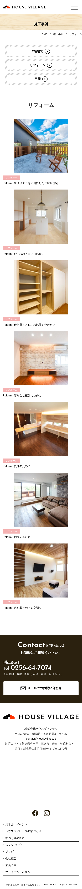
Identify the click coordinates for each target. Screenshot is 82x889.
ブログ (9, 851)
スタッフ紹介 (13, 844)
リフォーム (75, 34)
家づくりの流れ (15, 838)
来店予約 (10, 865)
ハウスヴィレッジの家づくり (23, 831)
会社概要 (10, 858)
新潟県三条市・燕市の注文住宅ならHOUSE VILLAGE (32, 885)
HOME (43, 34)
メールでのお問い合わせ (44, 688)
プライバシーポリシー (19, 872)
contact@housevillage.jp (41, 738)
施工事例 (58, 34)
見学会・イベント (16, 824)
